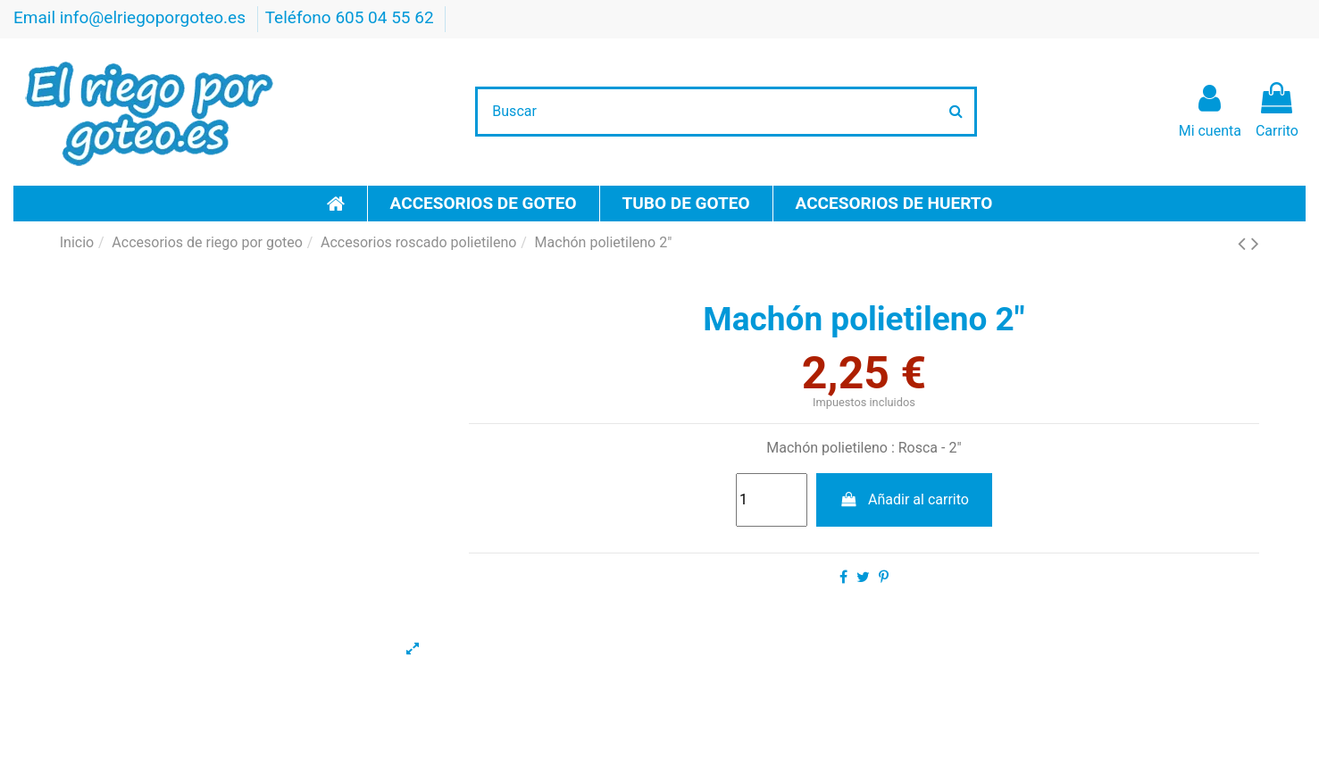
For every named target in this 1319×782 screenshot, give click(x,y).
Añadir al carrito (904, 499)
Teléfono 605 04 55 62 (351, 17)
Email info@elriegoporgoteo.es (131, 17)
